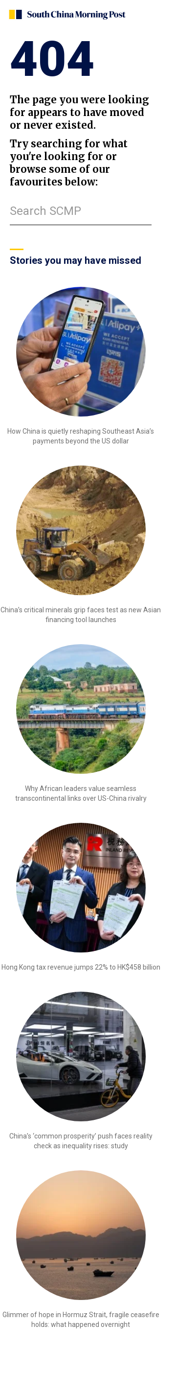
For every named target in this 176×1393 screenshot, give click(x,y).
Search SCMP (45, 211)
